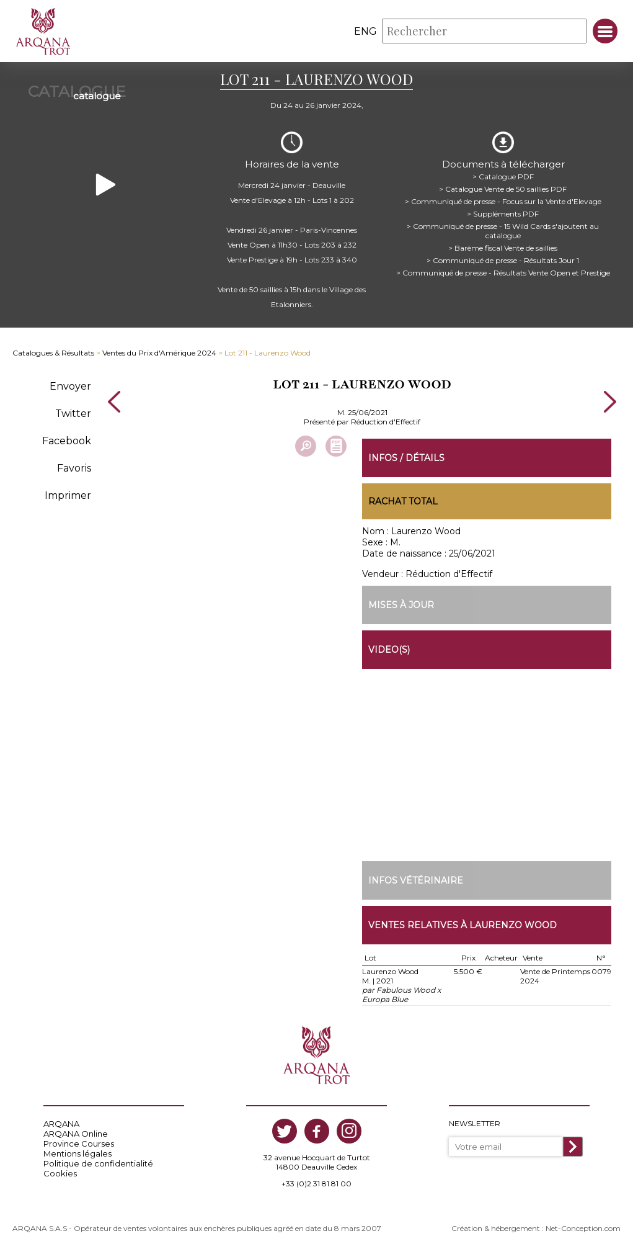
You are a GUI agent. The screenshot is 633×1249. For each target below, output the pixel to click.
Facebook (66, 441)
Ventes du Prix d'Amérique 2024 (159, 352)
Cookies (60, 1173)
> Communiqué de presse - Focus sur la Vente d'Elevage (503, 201)
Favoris (74, 468)
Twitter (73, 413)
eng (365, 31)
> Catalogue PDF (503, 176)
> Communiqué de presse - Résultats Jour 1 (503, 260)
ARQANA (61, 1124)
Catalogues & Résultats (53, 352)
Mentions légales (77, 1153)
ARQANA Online (75, 1134)
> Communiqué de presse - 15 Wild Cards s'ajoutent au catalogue (503, 231)
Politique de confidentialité (98, 1163)
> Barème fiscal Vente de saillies (502, 248)
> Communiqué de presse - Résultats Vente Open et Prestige (503, 272)
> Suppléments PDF (503, 213)
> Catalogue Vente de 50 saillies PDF (503, 189)
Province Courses (78, 1143)
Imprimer (68, 495)
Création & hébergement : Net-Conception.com (536, 1228)
